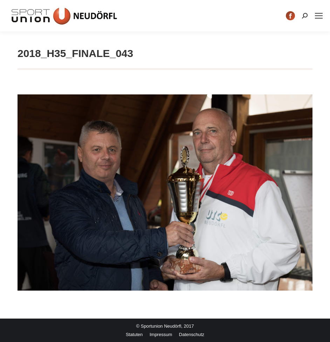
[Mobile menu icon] (319, 16)
